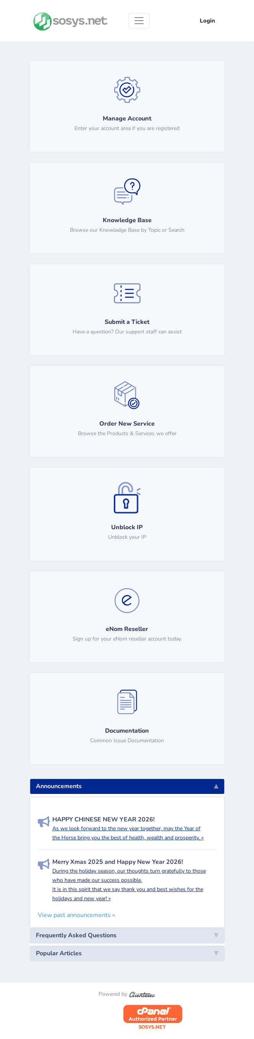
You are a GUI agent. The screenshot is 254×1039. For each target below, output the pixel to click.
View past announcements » (76, 915)
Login (207, 20)
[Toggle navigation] (139, 20)
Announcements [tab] (127, 786)
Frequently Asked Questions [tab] (127, 935)
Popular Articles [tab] (127, 953)
